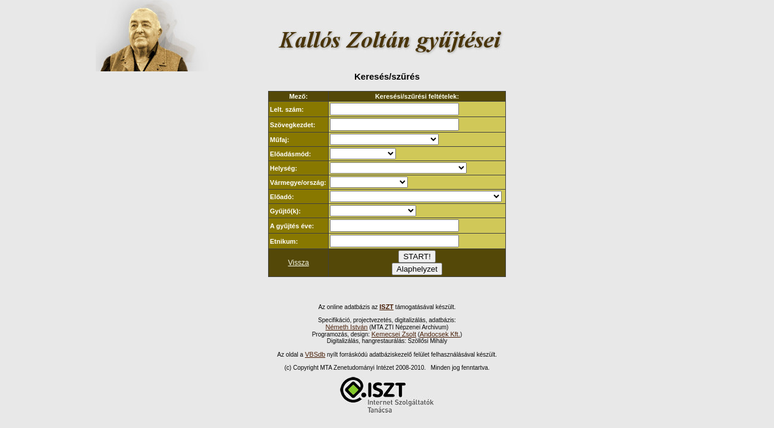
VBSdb (315, 354)
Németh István (347, 327)
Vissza (298, 263)
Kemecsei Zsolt (394, 334)
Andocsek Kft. (440, 334)
